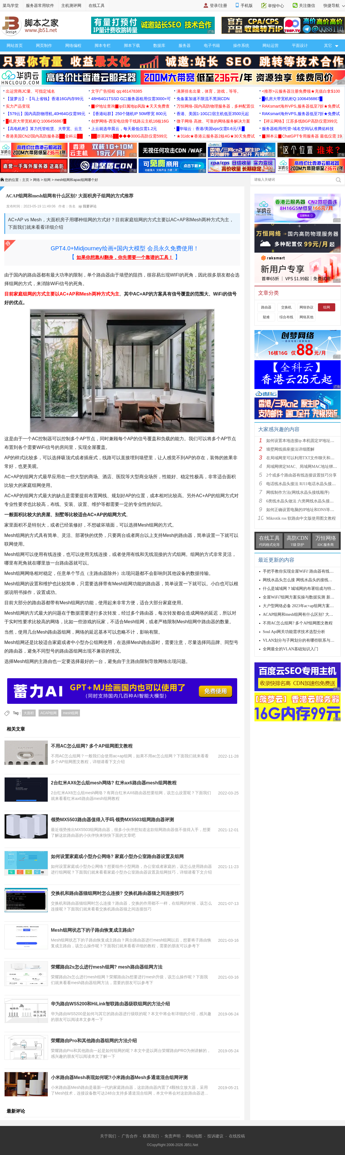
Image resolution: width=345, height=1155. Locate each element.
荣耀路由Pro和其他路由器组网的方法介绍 (94, 1040)
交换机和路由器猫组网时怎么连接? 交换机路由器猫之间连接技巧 (117, 893)
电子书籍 (212, 45)
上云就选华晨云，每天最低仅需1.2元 (124, 128)
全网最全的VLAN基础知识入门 (290, 649)
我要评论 (87, 206)
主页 (25, 180)
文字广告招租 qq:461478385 (116, 91)
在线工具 (97, 5)
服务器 (185, 45)
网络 (36, 180)
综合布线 (286, 317)
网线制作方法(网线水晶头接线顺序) (297, 492)
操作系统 (241, 45)
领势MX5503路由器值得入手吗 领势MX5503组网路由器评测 (112, 819)
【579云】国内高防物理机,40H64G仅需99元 (45, 113)
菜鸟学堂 (11, 5)
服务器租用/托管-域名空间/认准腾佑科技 (298, 128)
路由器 (266, 307)
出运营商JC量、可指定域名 (30, 91)
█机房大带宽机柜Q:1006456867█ (292, 98)
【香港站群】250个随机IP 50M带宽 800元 (129, 113)
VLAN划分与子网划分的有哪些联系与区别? (301, 640)
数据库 (159, 45)
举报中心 (276, 5)
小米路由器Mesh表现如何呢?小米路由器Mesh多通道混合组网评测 (119, 1077)
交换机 (286, 307)
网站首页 (15, 45)
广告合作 (130, 1136)
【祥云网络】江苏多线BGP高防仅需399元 (300, 121)
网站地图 (194, 1136)
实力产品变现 (18, 106)
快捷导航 (334, 5)
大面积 (29, 713)
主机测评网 (71, 5)
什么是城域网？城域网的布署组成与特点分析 (303, 588)
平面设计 (300, 45)
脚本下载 (132, 45)
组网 (47, 180)
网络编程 (73, 45)
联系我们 (151, 1136)
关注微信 (307, 5)
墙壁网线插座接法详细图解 (290, 449)
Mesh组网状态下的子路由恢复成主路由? (93, 930)
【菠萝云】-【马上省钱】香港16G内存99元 (45, 98)
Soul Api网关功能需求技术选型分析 (294, 632)
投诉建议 (215, 1136)
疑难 (266, 317)
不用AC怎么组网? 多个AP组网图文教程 (92, 746)
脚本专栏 (103, 45)
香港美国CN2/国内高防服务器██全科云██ (44, 136)
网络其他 (306, 317)
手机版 (247, 5)
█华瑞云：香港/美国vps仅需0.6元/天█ (211, 128)
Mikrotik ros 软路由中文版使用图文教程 (301, 518)
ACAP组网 (48, 713)
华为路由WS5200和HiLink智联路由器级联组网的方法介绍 (110, 1003)
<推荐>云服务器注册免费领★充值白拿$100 (301, 91)
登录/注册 (218, 5)
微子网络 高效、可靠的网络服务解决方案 (213, 121)
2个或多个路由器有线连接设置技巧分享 (301, 475)
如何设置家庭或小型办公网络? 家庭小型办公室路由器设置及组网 (117, 856)
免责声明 (172, 1136)
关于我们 (108, 1136)
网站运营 (270, 45)
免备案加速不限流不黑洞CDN (203, 98)
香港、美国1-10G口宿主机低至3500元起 (213, 113)
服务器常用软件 (40, 5)
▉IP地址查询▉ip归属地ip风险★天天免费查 (130, 106)
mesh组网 (70, 713)
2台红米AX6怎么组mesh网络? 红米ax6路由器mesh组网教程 (114, 782)
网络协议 (306, 307)
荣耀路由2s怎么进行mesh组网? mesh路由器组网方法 (106, 967)
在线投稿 (237, 1136)
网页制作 (44, 45)
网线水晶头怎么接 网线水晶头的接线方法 (299, 580)
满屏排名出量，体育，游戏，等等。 (209, 91)
